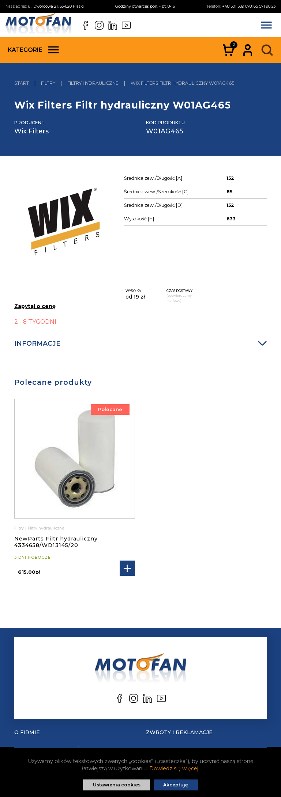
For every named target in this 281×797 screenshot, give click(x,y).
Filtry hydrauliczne (46, 528)
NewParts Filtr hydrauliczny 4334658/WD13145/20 (56, 542)
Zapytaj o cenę (35, 306)
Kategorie (33, 49)
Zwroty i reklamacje (179, 732)
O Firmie (27, 732)
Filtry (19, 528)
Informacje (140, 343)
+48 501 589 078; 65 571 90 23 (249, 6)
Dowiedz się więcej (173, 768)
